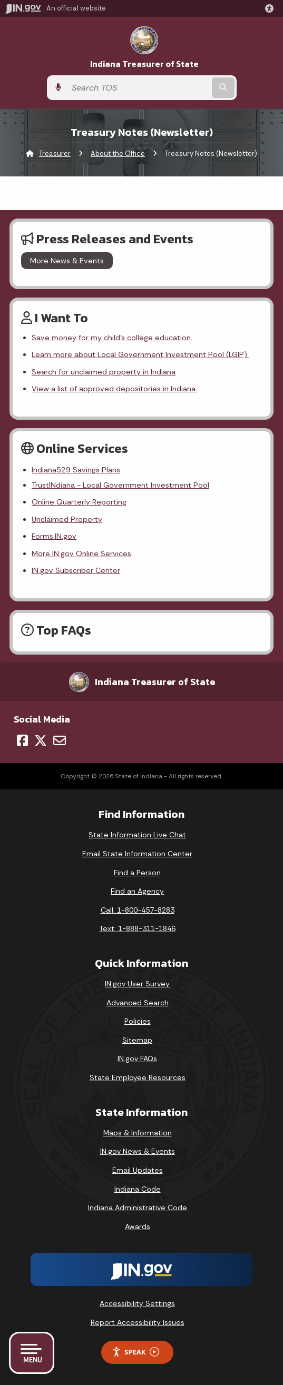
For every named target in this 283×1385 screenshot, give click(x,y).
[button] (271, 8)
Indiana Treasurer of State (144, 64)
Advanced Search (137, 1002)
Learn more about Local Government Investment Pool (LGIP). (140, 354)
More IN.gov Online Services (81, 553)
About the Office (118, 153)
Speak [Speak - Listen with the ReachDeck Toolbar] (135, 1352)
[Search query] (138, 87)
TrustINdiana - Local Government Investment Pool (120, 485)
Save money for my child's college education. (112, 337)
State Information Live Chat (137, 834)
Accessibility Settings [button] (137, 1303)
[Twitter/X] (40, 740)
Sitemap (137, 1040)
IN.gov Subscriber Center (76, 570)
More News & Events (67, 260)
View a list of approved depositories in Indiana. (114, 388)
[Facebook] (22, 740)
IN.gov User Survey (137, 983)
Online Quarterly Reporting (79, 502)
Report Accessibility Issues (137, 1322)
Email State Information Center (137, 853)
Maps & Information (137, 1132)
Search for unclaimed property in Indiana (103, 372)
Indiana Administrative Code (137, 1207)
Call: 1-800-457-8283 (137, 910)
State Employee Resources (138, 1077)
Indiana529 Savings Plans (76, 469)
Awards (137, 1226)
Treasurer (55, 153)
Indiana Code (137, 1189)
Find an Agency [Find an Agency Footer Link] (137, 891)
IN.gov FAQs (137, 1058)
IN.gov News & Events (137, 1151)
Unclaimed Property (67, 519)
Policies (137, 1021)
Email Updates (137, 1170)
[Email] (59, 740)
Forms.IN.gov (54, 536)
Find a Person (137, 872)
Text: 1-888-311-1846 (137, 928)
